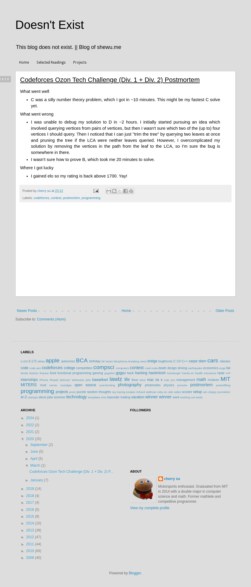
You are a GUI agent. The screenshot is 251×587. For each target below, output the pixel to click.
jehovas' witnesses (72, 380)
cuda (154, 368)
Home (24, 62)
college (69, 368)
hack (130, 373)
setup (197, 392)
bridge (152, 361)
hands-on (188, 373)
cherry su (172, 479)
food (53, 373)
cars (212, 360)
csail (148, 368)
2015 (30, 516)
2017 (30, 503)
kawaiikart (100, 380)
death (162, 368)
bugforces (165, 361)
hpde (220, 373)
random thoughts (99, 392)
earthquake (195, 368)
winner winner (158, 396)
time (103, 397)
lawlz (116, 379)
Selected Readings (51, 62)
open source (85, 385)
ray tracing (118, 392)
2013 (30, 530)
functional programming (74, 373)
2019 (30, 489)
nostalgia (65, 385)
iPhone (43, 380)
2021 (30, 432)
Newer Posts (27, 311)
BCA (81, 360)
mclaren (213, 380)
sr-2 (24, 397)
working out (187, 397)
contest (56, 198)
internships (29, 380)
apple (53, 360)
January (37, 480)
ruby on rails (165, 392)
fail (228, 368)
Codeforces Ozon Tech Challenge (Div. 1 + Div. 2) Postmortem (110, 79)
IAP (228, 373)
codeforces (41, 198)
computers (122, 368)
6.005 (24, 361)
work (176, 397)
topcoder (113, 397)
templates (94, 397)
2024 (30, 418)
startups (33, 397)
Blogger (135, 573)
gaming (97, 373)
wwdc (199, 397)
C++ (185, 361)
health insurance (205, 373)
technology (76, 396)
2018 (30, 496)
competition (84, 368)
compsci (103, 367)
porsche (182, 385)
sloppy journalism (219, 392)
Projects (80, 62)
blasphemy (120, 361)
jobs (88, 380)
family (24, 373)
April (34, 459)
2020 (30, 439)
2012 (30, 537)
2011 (30, 544)
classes (225, 361)
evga (222, 368)
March (35, 465)
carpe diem (197, 361)
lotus (143, 380)
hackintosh (157, 373)
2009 (30, 558)
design (172, 368)
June (34, 452)
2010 (30, 551)
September (39, 445)
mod (43, 385)
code (24, 368)
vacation (137, 397)
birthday (94, 361)
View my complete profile (149, 508)
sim (205, 392)
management (185, 380)
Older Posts (225, 311)
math (201, 379)
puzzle (81, 392)
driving (182, 368)
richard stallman (146, 392)
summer (59, 397)
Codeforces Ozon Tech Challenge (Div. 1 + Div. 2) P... (71, 472)
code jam (35, 368)
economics (211, 368)
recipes (130, 392)
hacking (141, 373)
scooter (187, 392)
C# (179, 361)
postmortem (71, 198)
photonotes (152, 385)
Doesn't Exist (49, 24)
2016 (30, 510)
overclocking (107, 385)
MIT (225, 379)
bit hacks (107, 361)
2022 (30, 425)
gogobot (109, 373)
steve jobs (46, 397)
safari (177, 392)
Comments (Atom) (51, 319)
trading (125, 397)
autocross (68, 361)
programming (91, 198)
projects (62, 392)
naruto (53, 385)
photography (129, 384)
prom (72, 392)
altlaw (41, 361)
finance (44, 373)
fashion (33, 373)
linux (135, 380)
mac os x (154, 380)
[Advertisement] (125, 252)
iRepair (54, 380)
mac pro (169, 380)
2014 (30, 523)
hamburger (174, 373)
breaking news (137, 361)
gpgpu (121, 373)
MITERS (29, 384)
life (127, 379)
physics (169, 385)
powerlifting (223, 385)
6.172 (33, 361)
